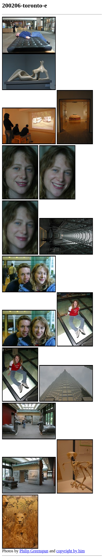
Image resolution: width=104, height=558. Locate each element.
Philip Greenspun (34, 551)
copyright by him (70, 551)
